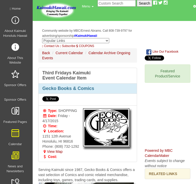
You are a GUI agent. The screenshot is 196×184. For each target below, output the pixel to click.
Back (46, 53)
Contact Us (50, 46)
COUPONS (85, 46)
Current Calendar (69, 53)
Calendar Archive (102, 53)
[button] (87, 6)
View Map (52, 152)
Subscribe (68, 46)
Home (15, 8)
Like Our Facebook (162, 52)
